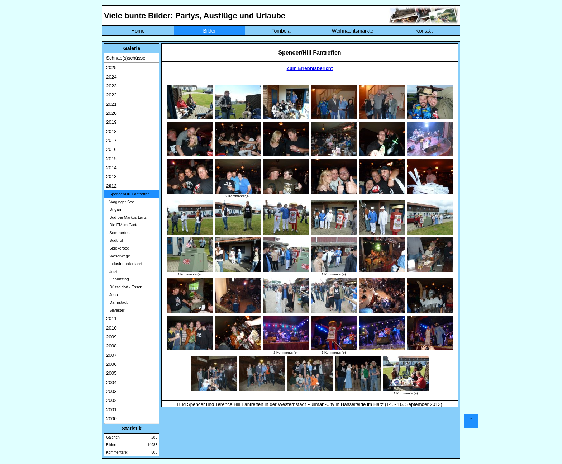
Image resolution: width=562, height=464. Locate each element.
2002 (111, 400)
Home (137, 31)
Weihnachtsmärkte (352, 31)
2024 (111, 77)
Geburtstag (117, 279)
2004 (111, 382)
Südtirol (114, 240)
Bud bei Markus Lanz (126, 217)
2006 (111, 364)
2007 (111, 355)
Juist (112, 271)
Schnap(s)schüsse (126, 58)
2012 (111, 186)
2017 (111, 140)
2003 (111, 391)
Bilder (209, 31)
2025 (111, 67)
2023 (111, 86)
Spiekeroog (117, 248)
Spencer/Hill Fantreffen (127, 194)
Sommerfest (118, 233)
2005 (111, 373)
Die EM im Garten (123, 225)
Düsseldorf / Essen (124, 287)
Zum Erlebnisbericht (310, 68)
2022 (111, 95)
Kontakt (423, 31)
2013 (111, 176)
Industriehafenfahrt (124, 263)
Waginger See (120, 202)
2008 (111, 346)
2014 (111, 167)
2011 (111, 318)
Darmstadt (117, 302)
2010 (111, 328)
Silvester (115, 310)
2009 (111, 337)
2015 (111, 158)
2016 (111, 149)
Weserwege (118, 256)
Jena (112, 295)
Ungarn (114, 209)
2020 (111, 113)
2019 (111, 122)
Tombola (281, 31)
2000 (111, 418)
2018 (111, 131)
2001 (111, 409)
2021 (111, 104)
